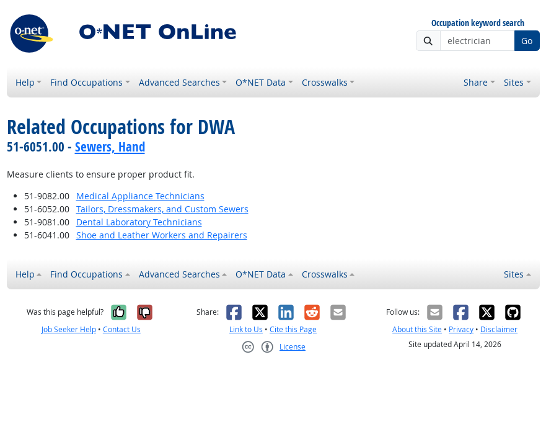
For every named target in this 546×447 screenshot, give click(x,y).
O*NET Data (261, 82)
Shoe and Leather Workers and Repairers (161, 235)
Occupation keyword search (477, 23)
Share (476, 82)
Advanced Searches (179, 82)
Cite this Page (293, 329)
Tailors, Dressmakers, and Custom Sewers (162, 209)
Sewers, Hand (110, 146)
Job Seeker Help (69, 329)
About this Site (417, 329)
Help (25, 82)
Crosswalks (325, 82)
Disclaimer (498, 329)
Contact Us (122, 329)
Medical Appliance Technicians (140, 196)
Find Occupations (86, 82)
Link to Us (246, 329)
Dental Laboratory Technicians (139, 222)
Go (526, 41)
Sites (514, 82)
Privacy (461, 329)
